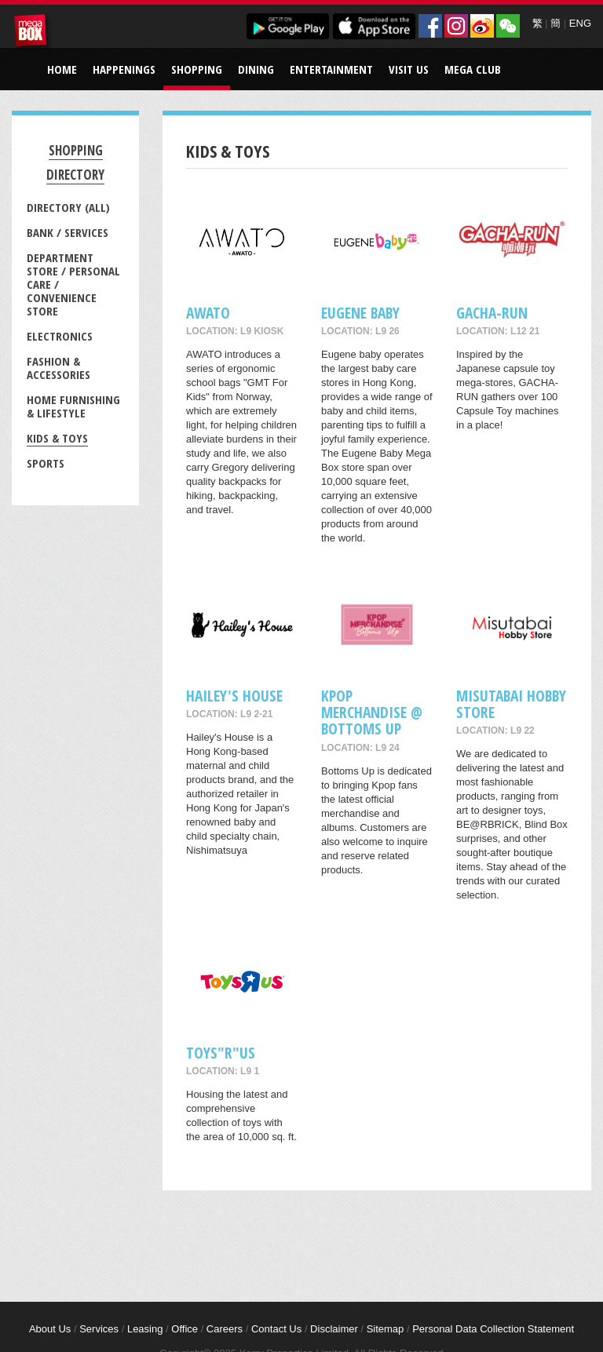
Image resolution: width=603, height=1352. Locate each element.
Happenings (124, 69)
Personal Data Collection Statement (493, 1329)
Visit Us (409, 69)
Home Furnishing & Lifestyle (73, 406)
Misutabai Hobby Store (511, 704)
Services (99, 1329)
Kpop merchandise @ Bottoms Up (371, 712)
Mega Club (472, 69)
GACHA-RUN (492, 312)
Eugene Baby (360, 312)
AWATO (208, 312)
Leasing (145, 1329)
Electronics (60, 336)
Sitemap (385, 1329)
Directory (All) (68, 207)
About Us (50, 1329)
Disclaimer (334, 1329)
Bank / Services (67, 232)
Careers (224, 1329)
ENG (580, 23)
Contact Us (276, 1329)
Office (184, 1329)
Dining (256, 69)
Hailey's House (234, 695)
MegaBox (33, 33)
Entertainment (331, 69)
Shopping (196, 69)
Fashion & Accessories (58, 367)
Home (62, 69)
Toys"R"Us (220, 1052)
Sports (45, 463)
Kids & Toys (57, 438)
